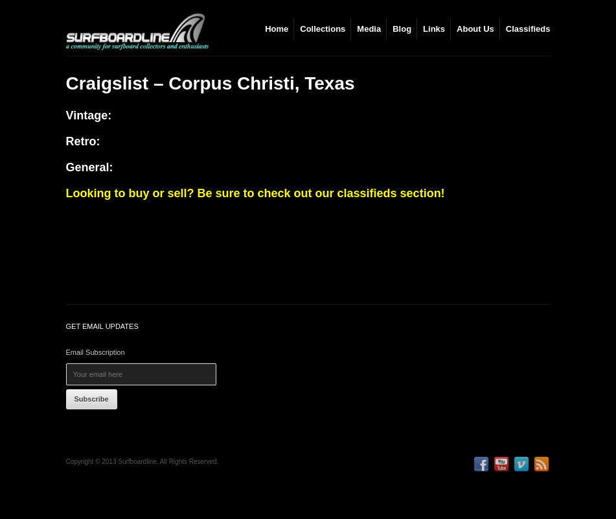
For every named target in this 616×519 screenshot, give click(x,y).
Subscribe (91, 399)
